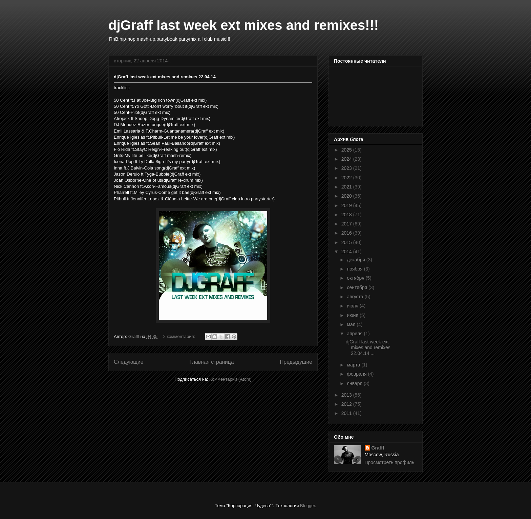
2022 (347, 177)
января (355, 383)
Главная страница (211, 362)
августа (355, 296)
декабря (356, 259)
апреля (355, 333)
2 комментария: (179, 336)
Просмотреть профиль (390, 462)
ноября (355, 269)
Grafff (377, 448)
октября (356, 278)
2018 (347, 214)
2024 (347, 159)
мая (352, 324)
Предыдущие (296, 362)
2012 (347, 404)
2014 (347, 251)
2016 (347, 233)
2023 (347, 168)
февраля (357, 374)
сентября (357, 287)
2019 (347, 205)
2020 (347, 196)
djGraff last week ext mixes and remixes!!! (243, 25)
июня (353, 315)
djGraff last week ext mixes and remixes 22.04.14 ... (368, 347)
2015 (347, 242)
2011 (347, 413)
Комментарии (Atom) (230, 379)
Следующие (129, 362)
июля (353, 305)
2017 (347, 223)
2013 (347, 395)
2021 (347, 186)
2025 (347, 150)
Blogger (307, 505)
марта (354, 364)
